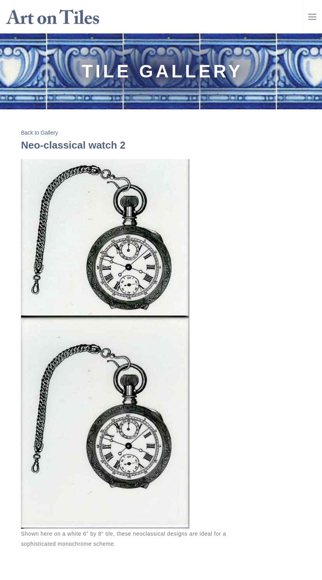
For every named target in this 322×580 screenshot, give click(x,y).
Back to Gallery (39, 133)
